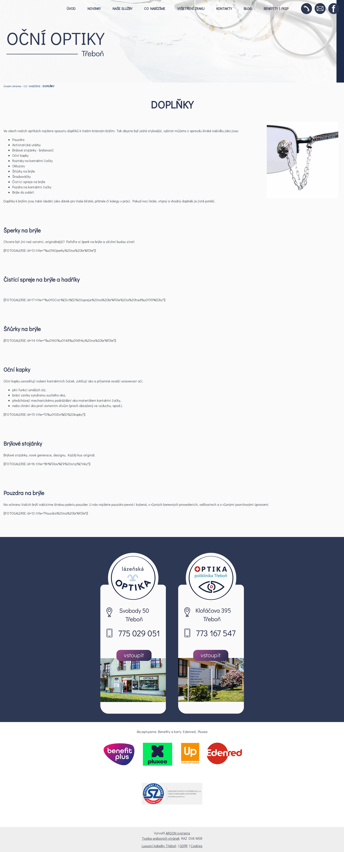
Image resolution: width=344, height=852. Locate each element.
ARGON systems (178, 833)
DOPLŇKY (48, 86)
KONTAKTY (224, 8)
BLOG (248, 8)
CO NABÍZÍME (154, 8)
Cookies (196, 845)
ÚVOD (71, 8)
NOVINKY (94, 8)
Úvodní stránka (12, 86)
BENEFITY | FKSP (276, 8)
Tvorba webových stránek (161, 838)
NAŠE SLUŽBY (122, 8)
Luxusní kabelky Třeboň (159, 845)
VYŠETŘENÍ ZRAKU (190, 8)
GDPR (183, 845)
